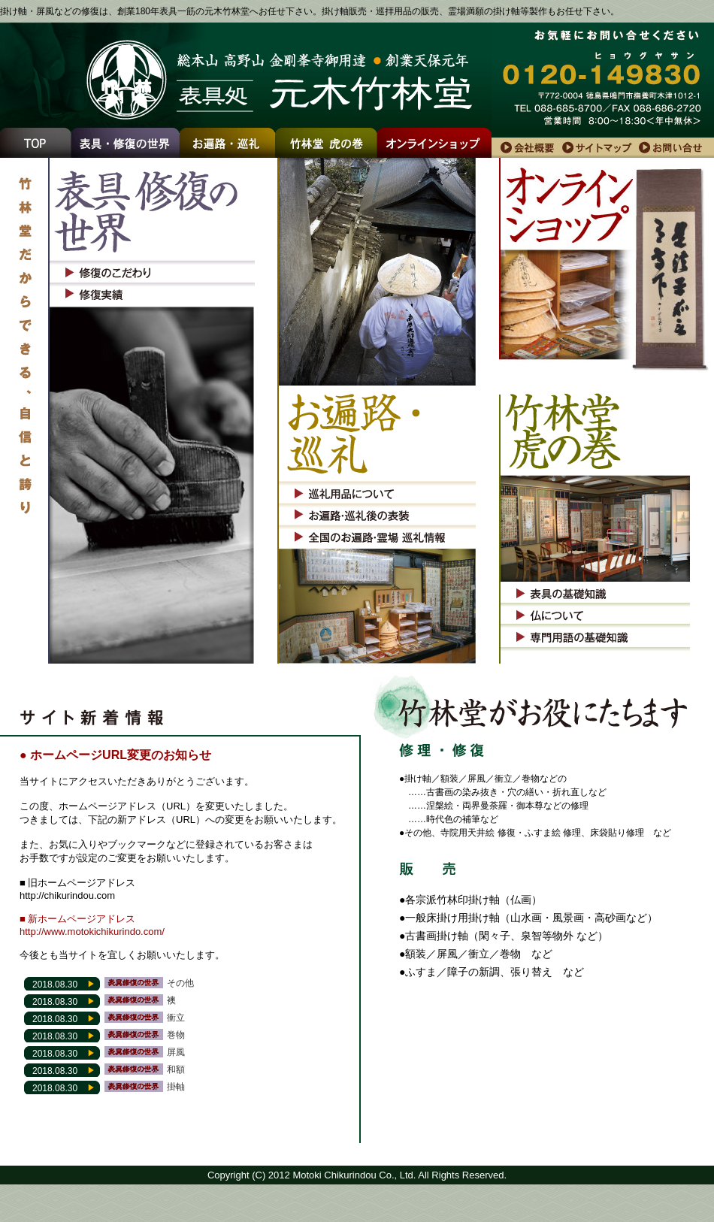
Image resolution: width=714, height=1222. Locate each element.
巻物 (176, 1035)
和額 (176, 1069)
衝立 (176, 1017)
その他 (180, 983)
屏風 (176, 1052)
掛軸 (176, 1086)
